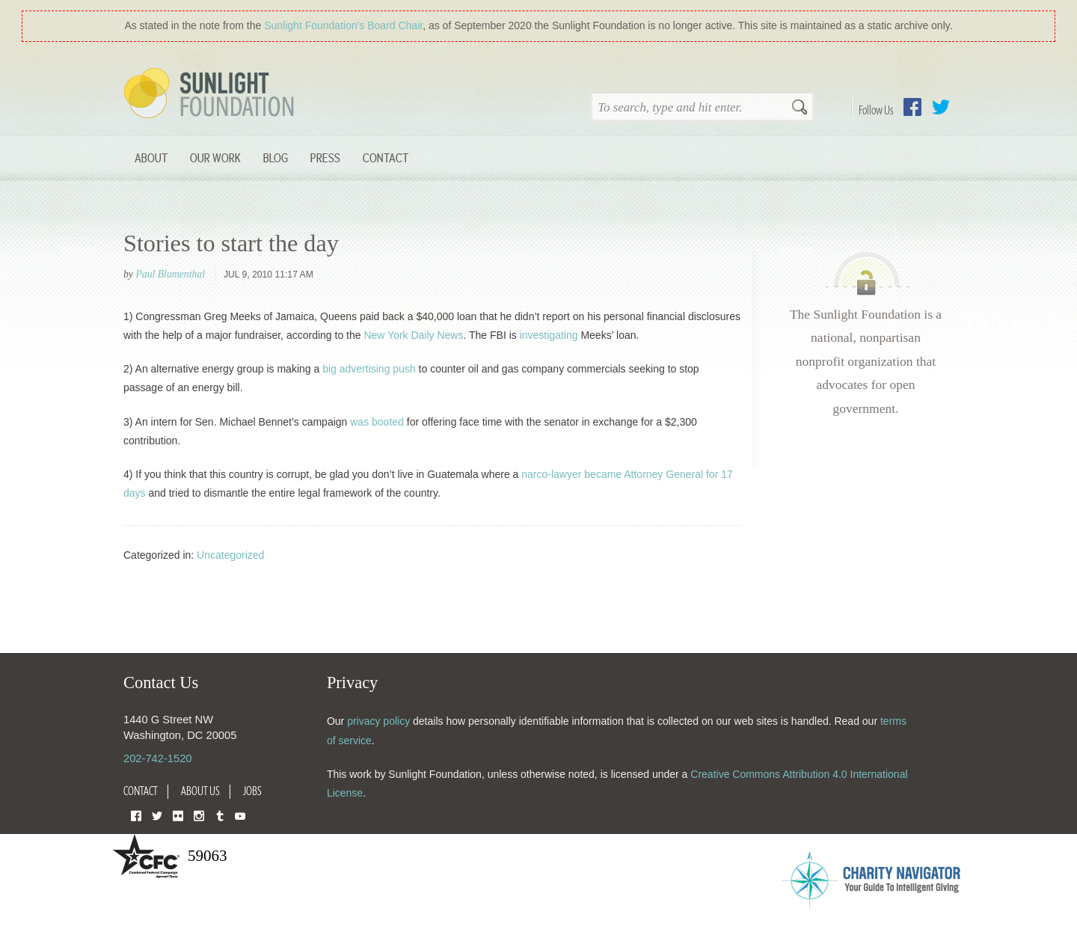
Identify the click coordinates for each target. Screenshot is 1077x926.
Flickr (178, 815)
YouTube (240, 815)
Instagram (199, 815)
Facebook (912, 107)
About (151, 157)
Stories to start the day (231, 243)
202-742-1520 (157, 758)
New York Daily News (413, 335)
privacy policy (378, 721)
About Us (200, 790)
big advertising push (369, 369)
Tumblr (220, 815)
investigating (549, 335)
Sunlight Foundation (211, 94)
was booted (377, 422)
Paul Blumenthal (170, 274)
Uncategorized (230, 555)
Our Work (215, 157)
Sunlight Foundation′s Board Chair (343, 25)
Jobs (252, 790)
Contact (385, 157)
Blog (275, 157)
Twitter (941, 107)
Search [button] (799, 108)
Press (325, 157)
